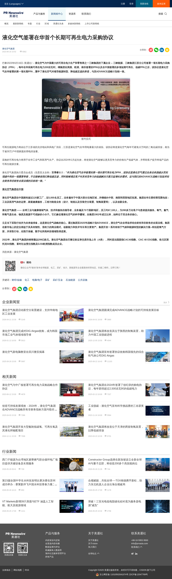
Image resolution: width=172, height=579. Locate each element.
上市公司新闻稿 (92, 23)
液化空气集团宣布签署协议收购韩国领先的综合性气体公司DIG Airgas (116, 353)
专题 (30, 23)
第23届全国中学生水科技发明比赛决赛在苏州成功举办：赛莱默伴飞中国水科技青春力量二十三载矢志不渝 (30, 482)
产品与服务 (39, 14)
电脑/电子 (37, 280)
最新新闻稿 (18, 23)
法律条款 (6, 570)
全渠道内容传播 (52, 543)
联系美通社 (138, 533)
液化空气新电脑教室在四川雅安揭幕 (23, 351)
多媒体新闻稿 (74, 23)
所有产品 (49, 557)
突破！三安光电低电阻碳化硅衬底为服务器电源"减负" (114, 503)
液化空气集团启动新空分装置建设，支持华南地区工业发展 (30, 312)
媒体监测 (161, 4)
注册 (123, 4)
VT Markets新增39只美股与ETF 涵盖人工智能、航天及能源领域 (28, 503)
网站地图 (18, 570)
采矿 (47, 280)
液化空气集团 (8, 48)
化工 (27, 280)
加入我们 (92, 547)
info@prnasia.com (139, 543)
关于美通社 (95, 533)
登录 (131, 4)
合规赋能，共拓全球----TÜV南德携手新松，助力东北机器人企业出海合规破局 (115, 482)
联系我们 (86, 14)
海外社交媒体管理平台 (55, 553)
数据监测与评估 (52, 547)
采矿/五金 (58, 280)
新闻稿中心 (57, 14)
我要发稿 (144, 4)
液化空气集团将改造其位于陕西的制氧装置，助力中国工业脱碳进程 (116, 333)
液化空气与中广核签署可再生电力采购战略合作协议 (30, 386)
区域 (47, 23)
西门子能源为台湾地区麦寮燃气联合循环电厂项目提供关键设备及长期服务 (30, 461)
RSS (27, 570)
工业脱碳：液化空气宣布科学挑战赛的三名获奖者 (116, 407)
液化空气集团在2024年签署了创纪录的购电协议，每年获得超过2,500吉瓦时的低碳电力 (115, 386)
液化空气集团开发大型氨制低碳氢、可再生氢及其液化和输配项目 (30, 428)
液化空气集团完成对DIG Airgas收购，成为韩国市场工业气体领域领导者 (29, 333)
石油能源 (70, 280)
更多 (166, 302)
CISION (142, 570)
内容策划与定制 (52, 540)
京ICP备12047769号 (138, 574)
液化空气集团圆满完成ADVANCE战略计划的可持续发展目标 (123, 310)
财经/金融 (17, 280)
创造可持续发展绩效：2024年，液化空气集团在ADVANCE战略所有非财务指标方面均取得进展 (29, 407)
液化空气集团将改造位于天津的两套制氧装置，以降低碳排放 (116, 428)
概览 (6, 23)
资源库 (72, 14)
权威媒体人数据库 (53, 550)
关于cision (93, 543)
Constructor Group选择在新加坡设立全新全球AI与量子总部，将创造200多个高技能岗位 (115, 461)
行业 (38, 23)
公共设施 (82, 280)
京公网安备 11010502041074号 (112, 574)
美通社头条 (58, 23)
